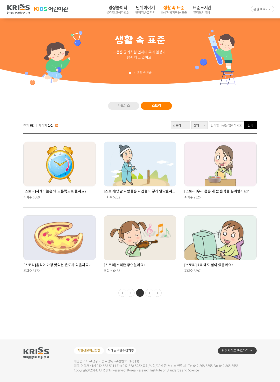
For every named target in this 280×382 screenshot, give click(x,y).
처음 (122, 293)
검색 (250, 125)
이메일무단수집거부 (121, 350)
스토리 (156, 106)
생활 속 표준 (144, 72)
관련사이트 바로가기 (235, 350)
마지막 (158, 293)
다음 (149, 293)
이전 (131, 293)
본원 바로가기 (262, 9)
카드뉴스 (123, 106)
